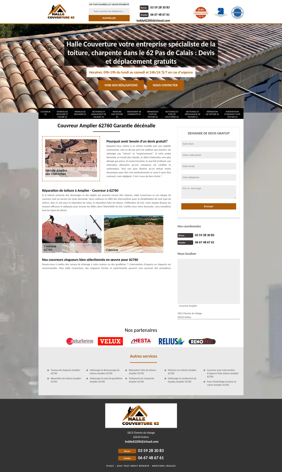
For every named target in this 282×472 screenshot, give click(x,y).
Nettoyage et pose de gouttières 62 (172, 114)
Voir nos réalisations (121, 85)
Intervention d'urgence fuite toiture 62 (232, 114)
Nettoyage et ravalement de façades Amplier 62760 (182, 380)
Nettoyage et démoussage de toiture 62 (192, 114)
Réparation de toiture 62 (212, 112)
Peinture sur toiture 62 (117, 114)
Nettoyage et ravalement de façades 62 (98, 114)
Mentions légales (164, 466)
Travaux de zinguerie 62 (80, 112)
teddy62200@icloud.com (153, 21)
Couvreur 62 (45, 112)
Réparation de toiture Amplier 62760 (66, 380)
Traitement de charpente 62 (134, 112)
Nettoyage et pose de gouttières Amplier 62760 (106, 380)
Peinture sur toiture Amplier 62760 (182, 372)
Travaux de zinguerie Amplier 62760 (65, 372)
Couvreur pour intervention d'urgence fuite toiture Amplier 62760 (223, 373)
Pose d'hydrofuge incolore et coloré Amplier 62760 (221, 383)
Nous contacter (165, 85)
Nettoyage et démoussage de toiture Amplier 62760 (104, 372)
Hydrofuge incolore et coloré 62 (62, 114)
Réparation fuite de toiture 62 (152, 114)
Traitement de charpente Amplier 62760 (141, 380)
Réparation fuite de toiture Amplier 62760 (142, 372)
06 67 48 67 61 (155, 15)
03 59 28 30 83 (155, 7)
